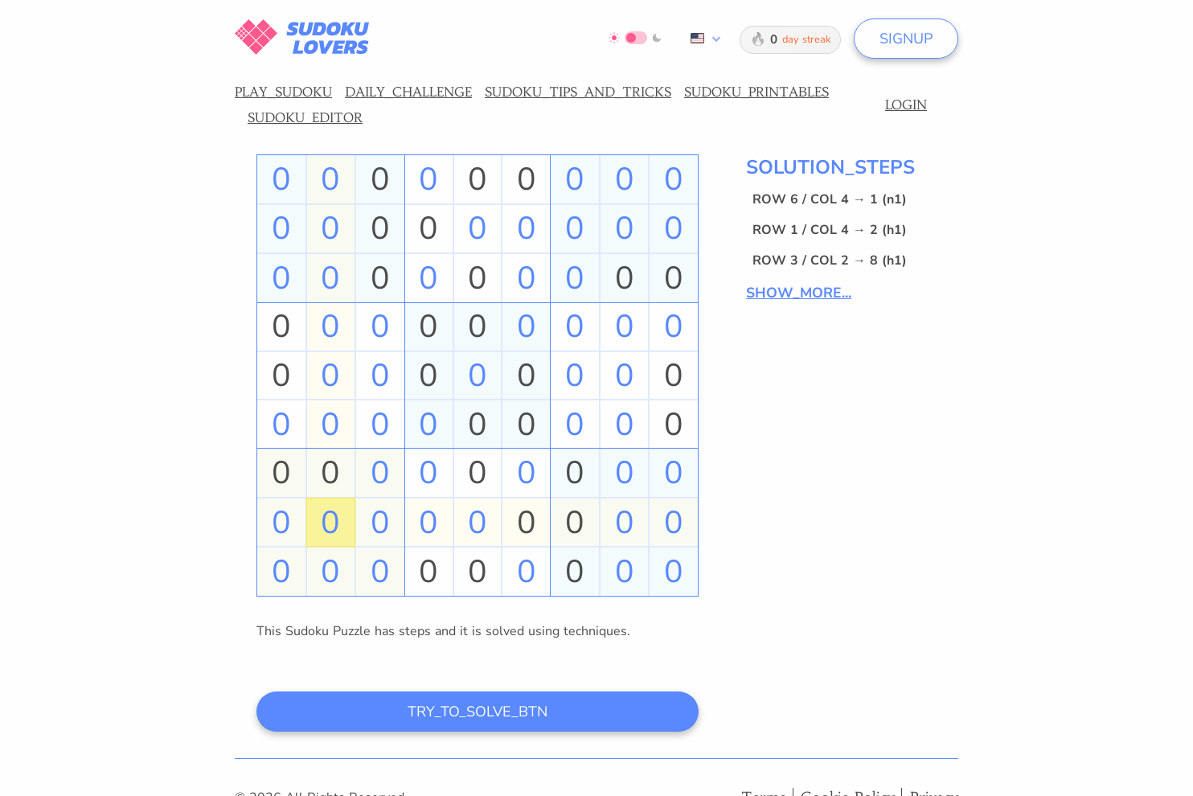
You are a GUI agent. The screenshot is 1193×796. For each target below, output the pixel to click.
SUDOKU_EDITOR (305, 117)
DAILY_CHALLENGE (408, 92)
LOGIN (906, 104)
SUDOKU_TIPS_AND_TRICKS (578, 92)
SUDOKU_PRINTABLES (756, 92)
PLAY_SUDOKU (283, 92)
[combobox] (702, 38)
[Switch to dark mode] (635, 37)
